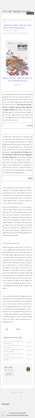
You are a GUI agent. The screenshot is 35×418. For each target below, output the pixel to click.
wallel (24, 413)
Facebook (18, 415)
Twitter (14, 415)
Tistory (15, 413)
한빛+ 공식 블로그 (9, 370)
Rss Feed (8, 415)
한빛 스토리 (8, 367)
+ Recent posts (5, 404)
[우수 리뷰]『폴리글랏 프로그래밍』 (17, 11)
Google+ (26, 415)
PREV (14, 392)
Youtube (22, 415)
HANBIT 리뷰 (7, 337)
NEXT (21, 392)
